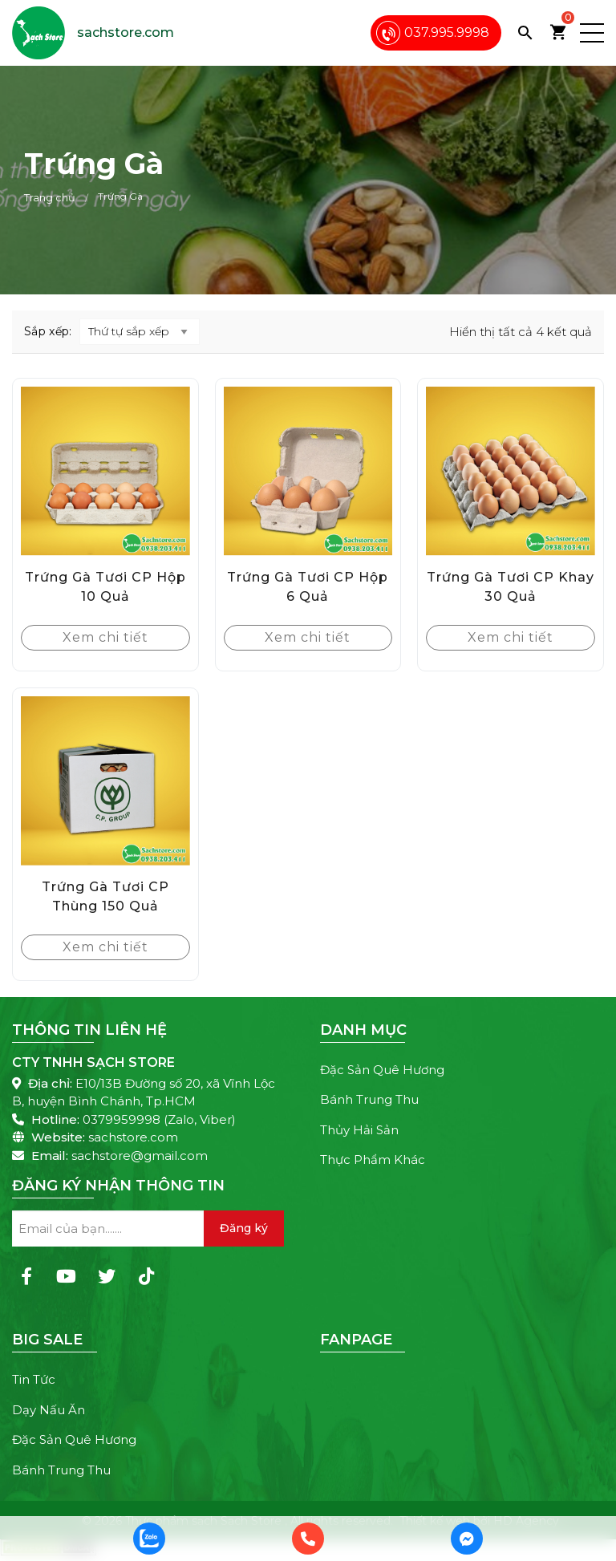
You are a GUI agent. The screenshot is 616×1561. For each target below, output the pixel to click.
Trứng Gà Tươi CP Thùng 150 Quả (105, 896)
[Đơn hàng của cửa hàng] (139, 331)
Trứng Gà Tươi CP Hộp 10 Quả (105, 587)
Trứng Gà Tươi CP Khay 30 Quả (510, 587)
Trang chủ (49, 197)
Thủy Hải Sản (359, 1129)
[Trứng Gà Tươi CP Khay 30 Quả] (510, 471)
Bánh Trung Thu (369, 1099)
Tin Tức (33, 1379)
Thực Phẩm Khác (372, 1159)
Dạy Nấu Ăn (48, 1409)
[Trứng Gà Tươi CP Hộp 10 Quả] (105, 471)
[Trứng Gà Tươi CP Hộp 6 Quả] (308, 471)
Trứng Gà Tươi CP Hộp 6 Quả (307, 587)
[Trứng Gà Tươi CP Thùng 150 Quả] (105, 781)
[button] (592, 33)
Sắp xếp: (47, 331)
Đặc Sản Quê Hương (382, 1069)
